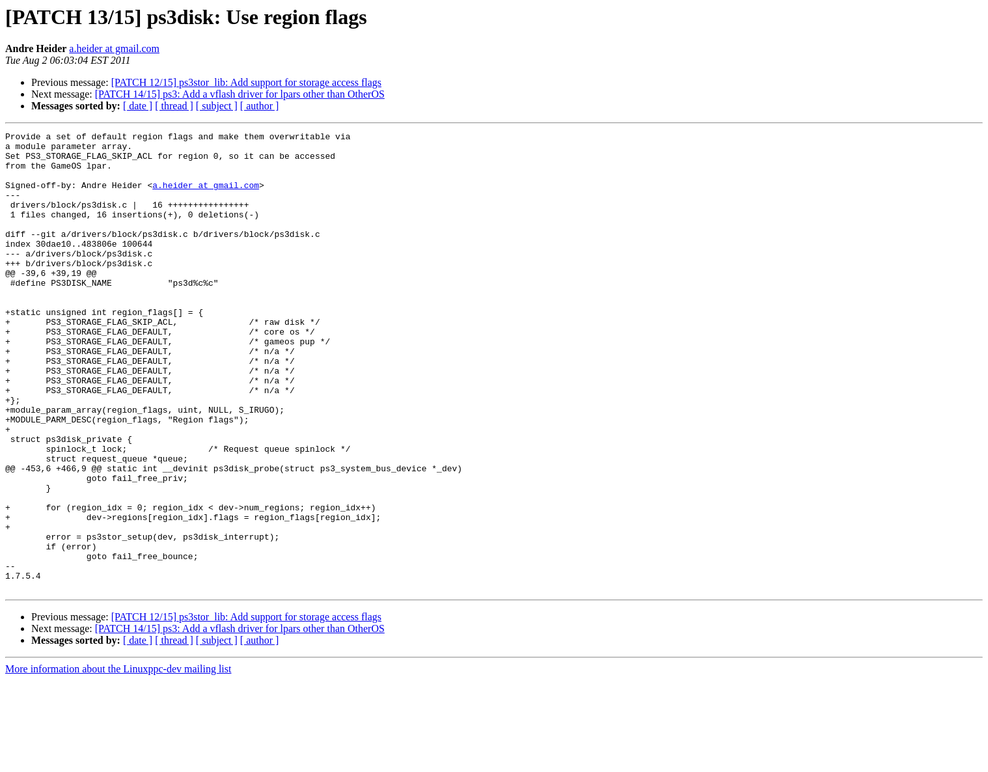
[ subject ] (217, 105)
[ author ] (259, 105)
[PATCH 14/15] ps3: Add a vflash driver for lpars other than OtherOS (240, 94)
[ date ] (137, 105)
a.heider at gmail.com (114, 48)
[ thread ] (174, 105)
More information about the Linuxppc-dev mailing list (118, 760)
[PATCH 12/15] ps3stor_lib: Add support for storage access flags (246, 82)
